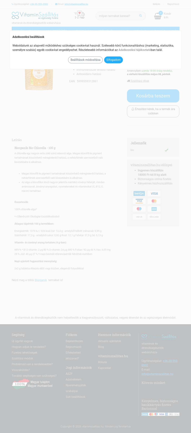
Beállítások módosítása (85, 60)
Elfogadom (114, 60)
